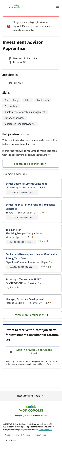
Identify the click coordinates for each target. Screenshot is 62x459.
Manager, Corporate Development (25, 299)
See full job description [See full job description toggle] (31, 164)
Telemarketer (13, 230)
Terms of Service (45, 429)
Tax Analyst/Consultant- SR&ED (23, 279)
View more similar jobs (32, 315)
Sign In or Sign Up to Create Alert (31, 351)
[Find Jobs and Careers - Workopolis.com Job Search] (16, 6)
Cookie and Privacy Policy (41, 364)
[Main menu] (57, 6)
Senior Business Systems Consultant (26, 184)
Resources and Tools (31, 396)
